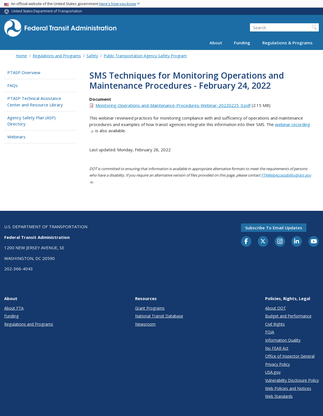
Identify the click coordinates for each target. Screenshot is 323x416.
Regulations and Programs (57, 55)
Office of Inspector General (290, 356)
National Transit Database (159, 316)
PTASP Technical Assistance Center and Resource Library (35, 101)
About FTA (14, 308)
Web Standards (279, 396)
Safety (92, 55)
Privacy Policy (277, 364)
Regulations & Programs (287, 42)
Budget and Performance (288, 316)
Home (21, 55)
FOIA (269, 332)
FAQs (12, 85)
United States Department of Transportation (47, 11)
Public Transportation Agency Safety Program (145, 55)
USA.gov (273, 372)
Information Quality (283, 340)
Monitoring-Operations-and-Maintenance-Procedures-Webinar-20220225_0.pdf (173, 105)
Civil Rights (275, 324)
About (216, 42)
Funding (242, 42)
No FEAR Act (276, 348)
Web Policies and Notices (288, 388)
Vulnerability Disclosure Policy (292, 380)
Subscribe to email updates (273, 227)
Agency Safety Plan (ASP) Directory (31, 121)
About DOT (275, 308)
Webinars (16, 137)
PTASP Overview (23, 72)
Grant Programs (150, 308)
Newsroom (145, 324)
